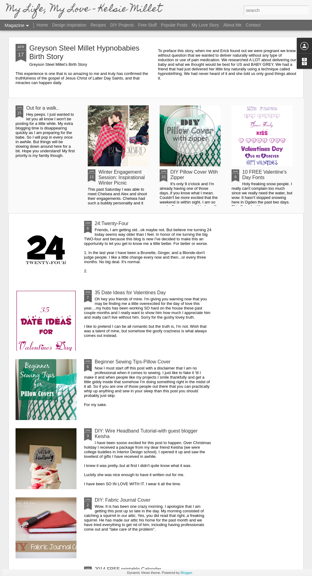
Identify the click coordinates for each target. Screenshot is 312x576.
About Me (232, 25)
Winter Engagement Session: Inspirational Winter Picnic (121, 177)
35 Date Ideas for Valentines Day (130, 292)
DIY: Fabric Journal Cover (123, 500)
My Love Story (205, 25)
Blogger (186, 572)
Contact (253, 25)
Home (42, 25)
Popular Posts (174, 25)
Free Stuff (147, 25)
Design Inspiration (69, 25)
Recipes (98, 25)
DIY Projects (122, 25)
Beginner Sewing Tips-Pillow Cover (133, 361)
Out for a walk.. (42, 108)
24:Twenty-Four (112, 223)
